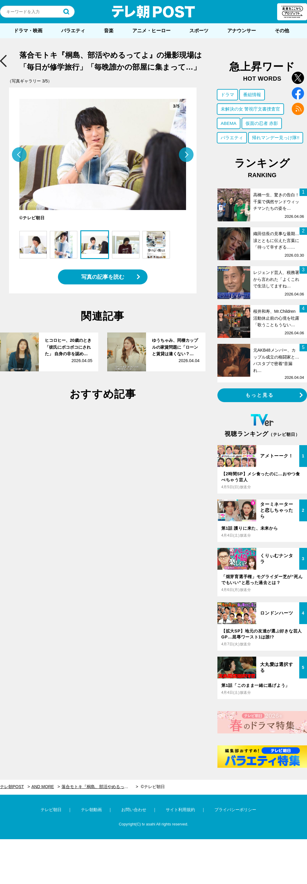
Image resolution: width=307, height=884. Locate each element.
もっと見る (259, 395)
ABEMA (229, 123)
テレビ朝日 (51, 809)
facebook (298, 93)
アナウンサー (241, 30)
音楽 (108, 30)
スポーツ (198, 30)
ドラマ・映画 (28, 30)
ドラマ (227, 94)
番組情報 (252, 94)
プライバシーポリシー (235, 809)
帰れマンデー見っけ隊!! (275, 137)
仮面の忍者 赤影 (261, 123)
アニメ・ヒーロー (151, 30)
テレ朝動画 (91, 809)
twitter (298, 78)
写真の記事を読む (102, 277)
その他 (282, 30)
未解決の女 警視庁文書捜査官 (250, 108)
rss (298, 109)
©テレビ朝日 (153, 786)
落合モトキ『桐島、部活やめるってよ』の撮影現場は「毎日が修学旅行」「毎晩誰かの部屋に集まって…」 (100, 786)
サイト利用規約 (180, 809)
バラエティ (73, 30)
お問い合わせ (133, 809)
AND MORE (42, 786)
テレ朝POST (153, 11)
